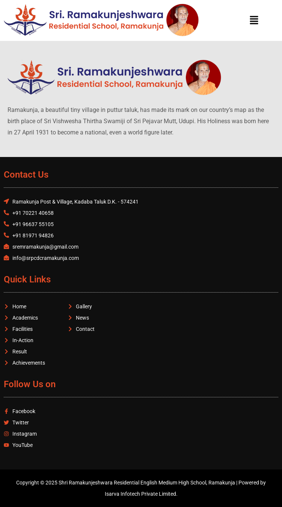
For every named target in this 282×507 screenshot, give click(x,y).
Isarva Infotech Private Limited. (141, 494)
